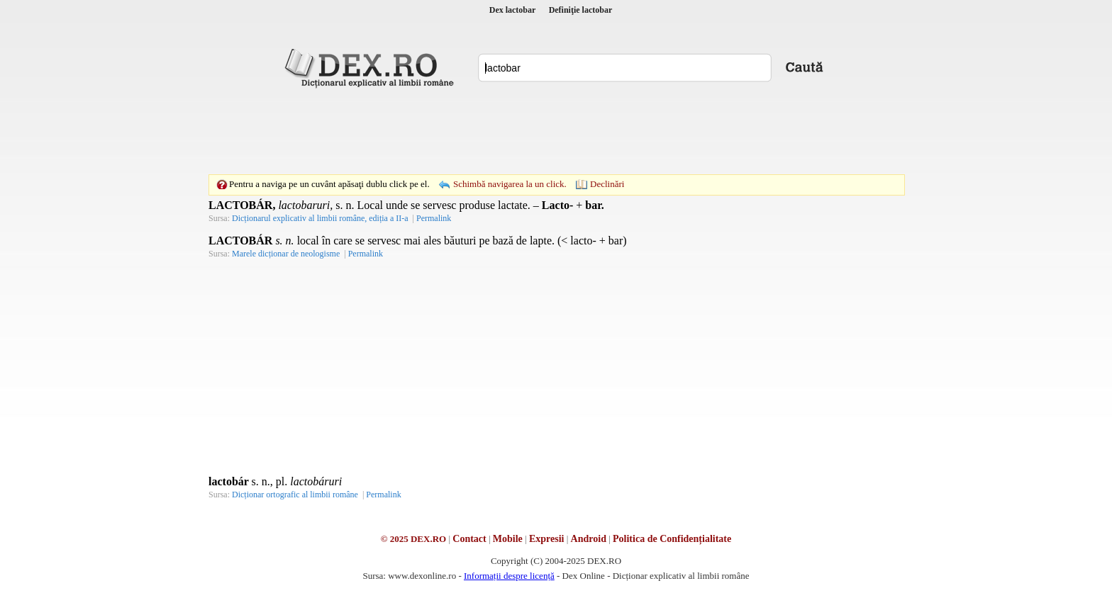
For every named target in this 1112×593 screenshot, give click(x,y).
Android (588, 538)
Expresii (547, 538)
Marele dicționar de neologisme (286, 254)
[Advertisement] (556, 131)
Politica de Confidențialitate (672, 538)
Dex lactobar (512, 10)
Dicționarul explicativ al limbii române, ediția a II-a (320, 218)
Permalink (433, 218)
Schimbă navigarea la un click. (510, 184)
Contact (469, 538)
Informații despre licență (509, 575)
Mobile (508, 538)
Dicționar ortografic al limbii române (295, 494)
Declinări (607, 184)
